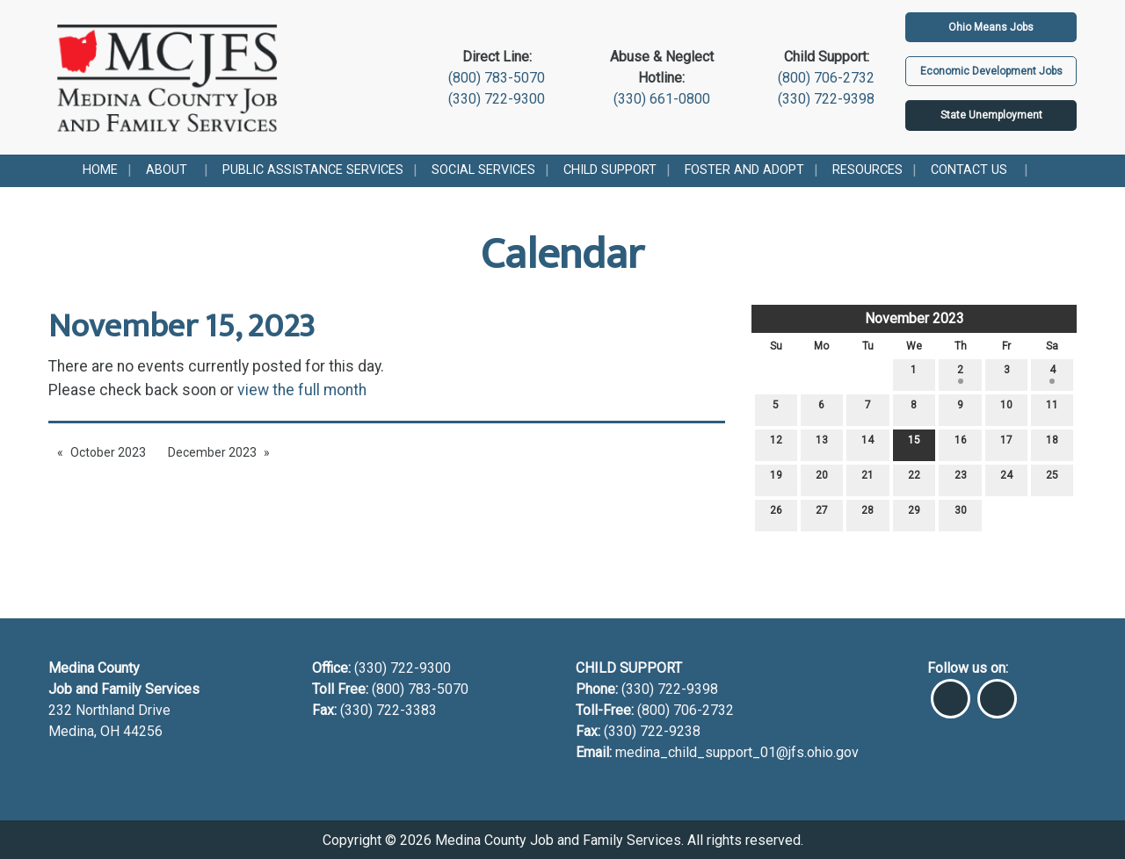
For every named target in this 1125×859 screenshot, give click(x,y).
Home (100, 169)
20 (822, 479)
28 (867, 514)
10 (1006, 409)
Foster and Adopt (744, 169)
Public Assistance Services (312, 169)
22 (914, 479)
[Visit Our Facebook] (950, 691)
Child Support (610, 169)
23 (960, 479)
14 (867, 444)
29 (914, 514)
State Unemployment (991, 115)
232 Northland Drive (109, 710)
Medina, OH (85, 731)
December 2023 (212, 452)
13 (822, 444)
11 (1052, 409)
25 (1052, 479)
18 (1052, 444)
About (166, 169)
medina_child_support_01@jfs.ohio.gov (737, 752)
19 (776, 479)
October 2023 (108, 452)
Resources (867, 169)
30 (960, 514)
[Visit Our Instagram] (997, 691)
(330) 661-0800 (661, 98)
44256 (143, 731)
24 (1006, 479)
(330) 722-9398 (826, 98)
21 (867, 479)
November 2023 (914, 318)
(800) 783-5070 (496, 77)
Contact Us (969, 169)
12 (776, 444)
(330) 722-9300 (496, 98)
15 (914, 444)
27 (822, 514)
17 (1006, 444)
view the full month (302, 390)
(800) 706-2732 (826, 77)
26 (776, 514)
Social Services (483, 169)
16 (960, 444)
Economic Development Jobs (991, 71)
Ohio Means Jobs (991, 27)
